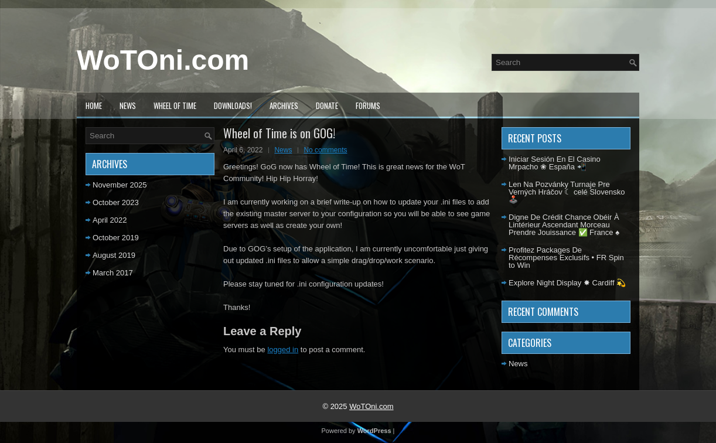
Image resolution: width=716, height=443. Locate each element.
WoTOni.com (163, 60)
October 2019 (116, 237)
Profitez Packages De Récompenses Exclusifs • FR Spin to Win (566, 258)
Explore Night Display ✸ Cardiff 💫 (567, 282)
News (128, 105)
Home (94, 105)
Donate (327, 105)
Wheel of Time (175, 105)
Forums (368, 105)
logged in (282, 349)
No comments (325, 150)
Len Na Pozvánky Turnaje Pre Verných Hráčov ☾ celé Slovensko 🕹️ (567, 192)
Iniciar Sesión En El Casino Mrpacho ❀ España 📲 (555, 163)
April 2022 (110, 220)
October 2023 (116, 202)
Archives (284, 105)
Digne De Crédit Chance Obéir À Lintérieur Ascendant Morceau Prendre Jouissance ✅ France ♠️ (564, 225)
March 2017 (113, 272)
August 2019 (114, 255)
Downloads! (233, 105)
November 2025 (120, 184)
